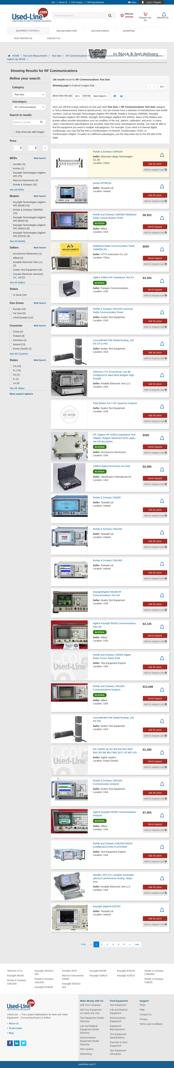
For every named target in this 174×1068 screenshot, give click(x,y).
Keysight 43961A (99, 975)
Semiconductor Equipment (118, 1019)
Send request (155, 226)
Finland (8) (17, 336)
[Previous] (91, 944)
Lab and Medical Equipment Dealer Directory (89, 1029)
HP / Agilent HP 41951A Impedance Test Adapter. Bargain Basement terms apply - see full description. (114, 438)
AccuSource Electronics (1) (26, 253)
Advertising (86, 1054)
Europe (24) (18, 309)
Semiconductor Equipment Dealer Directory (89, 1041)
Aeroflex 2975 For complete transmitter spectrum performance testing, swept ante (113, 878)
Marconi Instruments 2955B (73, 977)
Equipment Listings (28, 31)
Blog (10, 1033)
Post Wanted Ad (23, 38)
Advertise (129, 31)
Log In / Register (153, 2)
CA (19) (15, 366)
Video (132, 2)
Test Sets (58, 55)
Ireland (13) (17, 344)
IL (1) (14, 379)
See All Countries (19, 353)
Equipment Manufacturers (117, 1028)
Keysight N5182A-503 (44, 972)
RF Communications (153, 55)
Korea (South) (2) (20, 348)
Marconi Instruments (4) (24, 180)
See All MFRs (17, 189)
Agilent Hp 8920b (17, 59)
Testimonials (14, 1028)
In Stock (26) (18, 295)
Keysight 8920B (98, 970)
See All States (17, 388)
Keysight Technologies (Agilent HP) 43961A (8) (27, 227)
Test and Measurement (36, 55)
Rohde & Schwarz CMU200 (107, 529)
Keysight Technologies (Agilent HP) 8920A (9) (27, 219)
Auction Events (100, 31)
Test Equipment (118, 1005)
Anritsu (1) (17, 168)
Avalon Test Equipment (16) (26, 269)
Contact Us (53, 38)
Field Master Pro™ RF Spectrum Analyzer (115, 403)
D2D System (86, 1049)
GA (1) (15, 374)
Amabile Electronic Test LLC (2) (26, 264)
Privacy (143, 1019)
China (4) (16, 331)
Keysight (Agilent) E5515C (107, 906)
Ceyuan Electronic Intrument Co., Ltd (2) (26, 276)
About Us (13, 1023)
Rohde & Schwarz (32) (23, 184)
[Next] (130, 944)
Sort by (86, 95)
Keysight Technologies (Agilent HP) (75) (27, 174)
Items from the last (62, 95)
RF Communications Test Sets (83, 55)
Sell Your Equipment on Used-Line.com (90, 1011)
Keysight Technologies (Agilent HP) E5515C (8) (27, 234)
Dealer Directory (66, 31)
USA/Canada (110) (21, 317)
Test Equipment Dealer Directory (92, 1019)
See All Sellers (17, 282)
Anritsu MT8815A (102, 183)
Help (142, 1009)
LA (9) (14, 383)
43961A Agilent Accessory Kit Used (111, 466)
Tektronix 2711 (15, 970)
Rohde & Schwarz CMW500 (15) (26, 211)
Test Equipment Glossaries (118, 1052)
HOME (17, 55)
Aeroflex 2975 (69, 970)
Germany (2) (18, 340)
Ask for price (155, 164)
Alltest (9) (16, 258)
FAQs (143, 1005)
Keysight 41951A (126, 975)
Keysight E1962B (44, 987)
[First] (83, 944)
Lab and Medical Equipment (118, 1011)
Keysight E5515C (126, 970)
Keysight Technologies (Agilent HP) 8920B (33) (27, 204)
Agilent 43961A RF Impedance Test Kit (113, 277)
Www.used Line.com (114, 55)
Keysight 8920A (15, 975)
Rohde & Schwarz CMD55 (107, 497)
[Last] (136, 944)
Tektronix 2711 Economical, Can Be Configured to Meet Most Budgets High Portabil (113, 375)
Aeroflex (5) (17, 164)
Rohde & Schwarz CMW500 (153, 972)
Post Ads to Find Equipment (118, 1044)
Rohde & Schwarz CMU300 (107, 560)
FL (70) (15, 370)
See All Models (17, 241)
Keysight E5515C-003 (71, 985)
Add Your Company (90, 1005)
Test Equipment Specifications (118, 1036)
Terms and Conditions (151, 1024)
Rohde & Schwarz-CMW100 (108, 151)
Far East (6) (18, 313)
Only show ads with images (28, 132)
